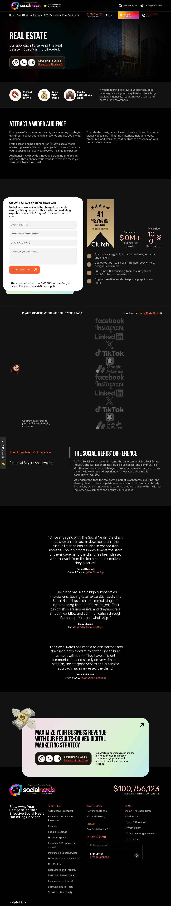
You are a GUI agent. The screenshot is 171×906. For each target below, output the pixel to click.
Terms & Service (39, 286)
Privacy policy (133, 827)
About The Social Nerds (138, 810)
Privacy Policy (18, 286)
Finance (52, 826)
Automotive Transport (60, 810)
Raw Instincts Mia (97, 810)
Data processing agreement (140, 833)
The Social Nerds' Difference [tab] (30, 452)
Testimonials (132, 839)
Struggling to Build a (50, 62)
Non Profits (54, 864)
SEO (46, 15)
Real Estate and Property (62, 869)
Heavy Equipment (58, 837)
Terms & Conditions (136, 822)
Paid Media (55, 15)
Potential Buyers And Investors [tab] (32, 463)
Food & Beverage (57, 831)
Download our (142, 313)
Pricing (109, 15)
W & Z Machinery (96, 816)
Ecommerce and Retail (60, 881)
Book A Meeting (125, 15)
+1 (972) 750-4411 (150, 15)
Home (12, 15)
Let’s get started (151, 5)
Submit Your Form (24, 269)
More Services (70, 15)
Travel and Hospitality (60, 892)
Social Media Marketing (30, 15)
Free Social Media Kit (98, 829)
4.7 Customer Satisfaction (54, 6)
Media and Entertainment (62, 875)
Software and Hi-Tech (60, 886)
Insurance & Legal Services (63, 852)
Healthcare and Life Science (63, 858)
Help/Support (128, 5)
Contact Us (131, 816)
